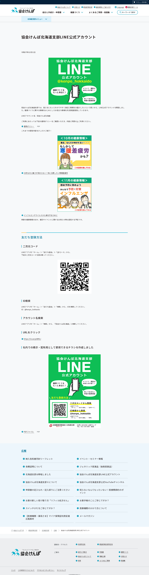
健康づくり (75, 12)
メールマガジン (87, 515)
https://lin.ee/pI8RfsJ (32, 339)
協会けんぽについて (64, 7)
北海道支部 (45, 530)
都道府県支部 (87, 7)
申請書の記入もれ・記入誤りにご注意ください (48, 489)
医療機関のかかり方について (93, 508)
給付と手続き (82, 552)
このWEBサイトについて (26, 570)
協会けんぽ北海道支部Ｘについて (41, 481)
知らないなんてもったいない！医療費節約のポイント (102, 491)
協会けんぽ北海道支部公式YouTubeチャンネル (102, 481)
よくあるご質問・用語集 (99, 12)
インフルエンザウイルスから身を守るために (41, 215)
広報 (23, 450)
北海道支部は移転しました (38, 474)
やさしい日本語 (141, 2)
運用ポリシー (32, 126)
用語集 (123, 561)
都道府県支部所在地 (106, 544)
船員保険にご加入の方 (103, 7)
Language (120, 7)
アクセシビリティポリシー (46, 570)
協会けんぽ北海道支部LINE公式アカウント (100, 474)
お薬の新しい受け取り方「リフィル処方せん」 (48, 500)
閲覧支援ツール (133, 7)
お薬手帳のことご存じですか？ (94, 500)
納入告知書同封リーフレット (39, 458)
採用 (79, 561)
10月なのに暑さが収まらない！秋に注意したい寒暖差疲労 (46, 173)
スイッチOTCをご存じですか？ (40, 508)
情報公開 (102, 556)
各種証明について (34, 466)
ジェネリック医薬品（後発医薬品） (96, 466)
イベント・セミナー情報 (91, 458)
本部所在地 (81, 544)
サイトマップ (61, 570)
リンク (13, 570)
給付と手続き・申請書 (52, 12)
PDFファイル (32, 431)
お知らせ (77, 7)
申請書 (102, 552)
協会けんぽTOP (19, 530)
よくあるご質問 (105, 561)
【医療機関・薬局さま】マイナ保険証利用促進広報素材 (48, 517)
